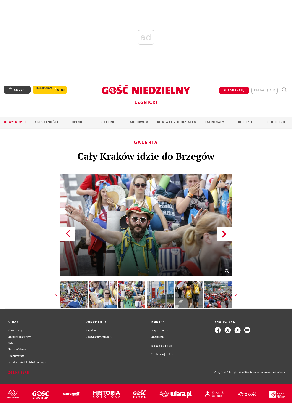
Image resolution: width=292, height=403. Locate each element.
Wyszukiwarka (284, 90)
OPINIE (77, 122)
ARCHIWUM (139, 122)
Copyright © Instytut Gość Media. (233, 372)
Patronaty (214, 122)
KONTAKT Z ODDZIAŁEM (177, 122)
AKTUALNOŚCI (46, 122)
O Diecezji (276, 122)
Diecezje (245, 122)
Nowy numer (15, 122)
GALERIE (108, 122)
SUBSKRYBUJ (234, 90)
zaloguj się (264, 90)
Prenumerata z (44, 90)
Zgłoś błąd (18, 372)
